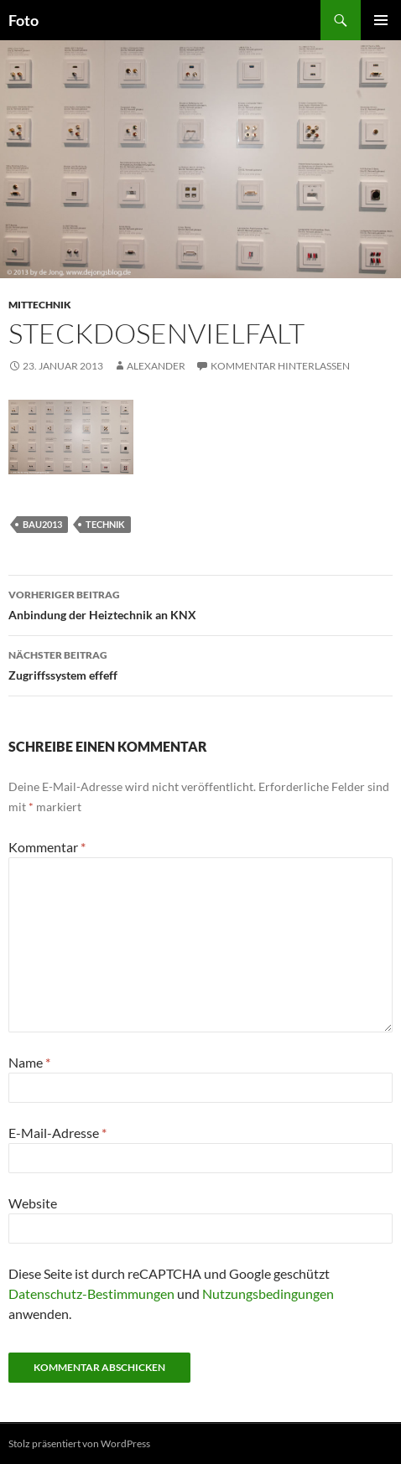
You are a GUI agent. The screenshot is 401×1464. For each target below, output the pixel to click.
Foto (23, 20)
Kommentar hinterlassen (280, 366)
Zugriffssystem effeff (200, 663)
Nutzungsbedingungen (268, 1293)
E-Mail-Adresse (57, 1133)
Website (32, 1203)
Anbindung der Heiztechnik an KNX (200, 603)
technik (105, 524)
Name (29, 1062)
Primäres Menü (381, 20)
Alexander (156, 366)
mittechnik (39, 304)
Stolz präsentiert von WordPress (79, 1443)
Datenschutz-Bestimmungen (91, 1293)
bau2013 (42, 524)
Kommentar (47, 847)
